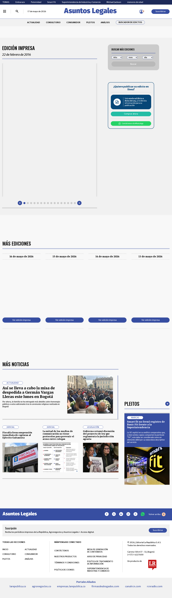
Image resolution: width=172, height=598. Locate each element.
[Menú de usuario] (141, 11)
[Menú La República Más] (4, 11)
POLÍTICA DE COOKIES (64, 570)
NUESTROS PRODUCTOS (65, 556)
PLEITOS (90, 22)
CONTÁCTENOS (61, 550)
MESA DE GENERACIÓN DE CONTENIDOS (97, 550)
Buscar (133, 64)
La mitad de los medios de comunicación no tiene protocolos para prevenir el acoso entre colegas (58, 435)
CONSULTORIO (53, 22)
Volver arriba (157, 514)
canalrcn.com (133, 586)
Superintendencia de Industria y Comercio (81, 2)
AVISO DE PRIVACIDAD (97, 556)
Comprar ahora (131, 114)
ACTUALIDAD (33, 22)
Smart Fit (51, 2)
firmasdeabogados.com (105, 586)
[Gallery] (49, 130)
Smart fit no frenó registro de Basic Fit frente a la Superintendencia (146, 424)
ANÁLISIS (105, 22)
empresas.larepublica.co (71, 586)
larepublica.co (18, 586)
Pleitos (131, 403)
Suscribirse (160, 11)
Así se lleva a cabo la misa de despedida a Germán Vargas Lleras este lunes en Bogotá (28, 392)
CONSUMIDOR (73, 22)
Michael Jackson (114, 2)
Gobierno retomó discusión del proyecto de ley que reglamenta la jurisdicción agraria (99, 435)
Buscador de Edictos (130, 22)
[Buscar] (17, 11)
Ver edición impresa (21, 320)
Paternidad (36, 2)
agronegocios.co (41, 586)
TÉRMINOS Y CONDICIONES (66, 562)
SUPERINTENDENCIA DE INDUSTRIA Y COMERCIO (98, 569)
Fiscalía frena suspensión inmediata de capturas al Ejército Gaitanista (17, 435)
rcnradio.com (154, 586)
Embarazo (20, 2)
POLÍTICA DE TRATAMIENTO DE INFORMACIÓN (100, 562)
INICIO (5, 549)
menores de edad (135, 2)
